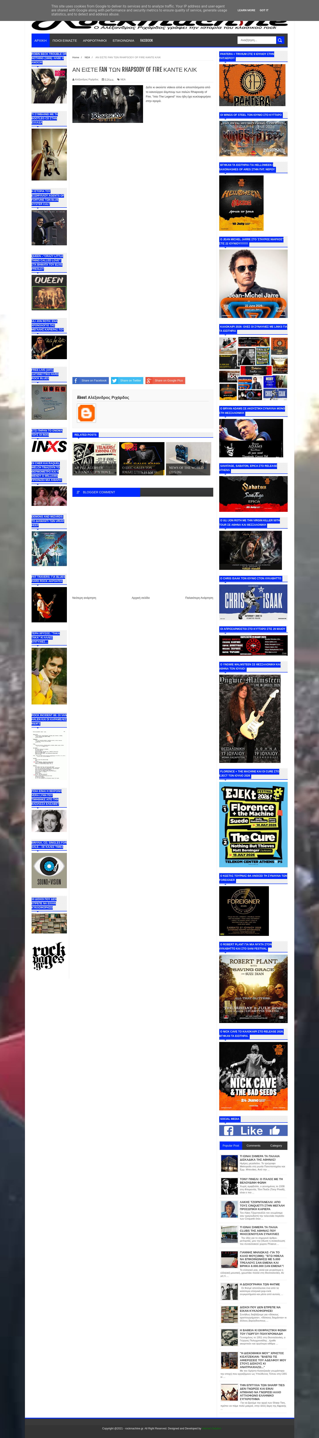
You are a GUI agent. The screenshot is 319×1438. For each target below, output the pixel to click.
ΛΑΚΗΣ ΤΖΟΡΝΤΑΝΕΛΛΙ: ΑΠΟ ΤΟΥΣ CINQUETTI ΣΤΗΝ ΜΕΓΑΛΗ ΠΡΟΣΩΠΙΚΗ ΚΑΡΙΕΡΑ (262, 1205)
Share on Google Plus (164, 380)
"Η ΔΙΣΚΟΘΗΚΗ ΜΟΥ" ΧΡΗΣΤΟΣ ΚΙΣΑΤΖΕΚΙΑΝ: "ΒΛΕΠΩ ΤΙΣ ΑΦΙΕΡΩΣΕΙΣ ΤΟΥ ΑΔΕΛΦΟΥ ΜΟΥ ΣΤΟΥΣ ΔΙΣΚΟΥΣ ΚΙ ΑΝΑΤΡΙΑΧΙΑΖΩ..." (263, 1360)
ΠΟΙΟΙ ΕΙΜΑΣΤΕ (65, 40)
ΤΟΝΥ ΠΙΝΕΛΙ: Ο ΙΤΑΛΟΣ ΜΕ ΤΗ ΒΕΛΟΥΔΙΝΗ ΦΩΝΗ (261, 1180)
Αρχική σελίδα (141, 597)
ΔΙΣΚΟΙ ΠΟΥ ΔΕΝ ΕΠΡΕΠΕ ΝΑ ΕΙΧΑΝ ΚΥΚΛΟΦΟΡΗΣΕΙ (260, 1309)
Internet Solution (211, 1428)
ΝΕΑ (123, 79)
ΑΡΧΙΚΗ (40, 40)
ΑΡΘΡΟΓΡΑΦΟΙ (95, 40)
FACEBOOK (146, 40)
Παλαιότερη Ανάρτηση (199, 597)
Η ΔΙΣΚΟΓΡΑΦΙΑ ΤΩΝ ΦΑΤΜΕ (260, 1284)
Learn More (246, 10)
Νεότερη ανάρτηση (84, 597)
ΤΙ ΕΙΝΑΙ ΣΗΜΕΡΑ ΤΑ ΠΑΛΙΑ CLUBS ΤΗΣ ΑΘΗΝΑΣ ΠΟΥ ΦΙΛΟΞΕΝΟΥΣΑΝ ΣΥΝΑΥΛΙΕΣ (259, 1231)
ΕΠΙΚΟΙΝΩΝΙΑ (123, 40)
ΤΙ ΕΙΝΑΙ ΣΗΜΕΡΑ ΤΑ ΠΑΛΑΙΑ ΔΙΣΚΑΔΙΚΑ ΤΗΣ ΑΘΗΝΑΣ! (260, 1158)
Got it (264, 10)
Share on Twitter (126, 380)
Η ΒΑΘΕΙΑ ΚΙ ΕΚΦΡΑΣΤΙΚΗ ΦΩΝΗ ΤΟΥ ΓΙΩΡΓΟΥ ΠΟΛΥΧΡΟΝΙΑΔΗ (263, 1332)
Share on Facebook (89, 380)
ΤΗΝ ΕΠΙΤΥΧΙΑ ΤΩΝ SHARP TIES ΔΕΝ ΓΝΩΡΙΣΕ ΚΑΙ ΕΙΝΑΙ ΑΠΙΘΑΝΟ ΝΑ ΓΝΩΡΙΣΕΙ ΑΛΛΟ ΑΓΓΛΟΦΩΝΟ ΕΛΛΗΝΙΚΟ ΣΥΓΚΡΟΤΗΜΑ (262, 1392)
